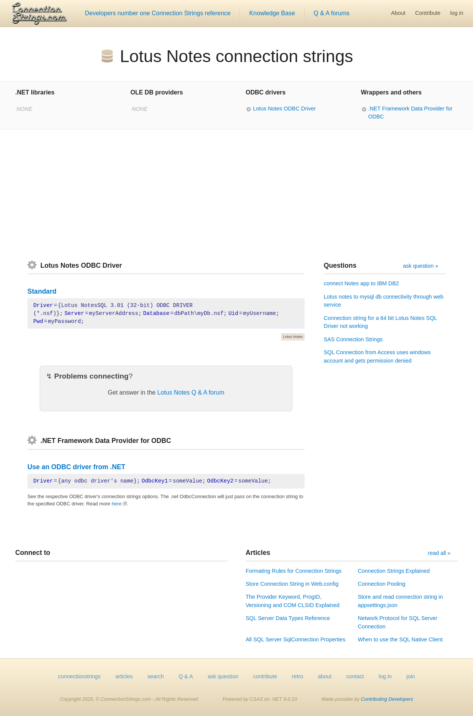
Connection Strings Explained (394, 571)
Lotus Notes (292, 336)
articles (124, 676)
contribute (265, 676)
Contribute (427, 13)
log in (456, 13)
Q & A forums (332, 13)
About (398, 13)
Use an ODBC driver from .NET (76, 467)
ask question (223, 676)
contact (355, 676)
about (325, 676)
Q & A (186, 676)
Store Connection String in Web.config (292, 584)
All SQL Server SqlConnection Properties (295, 639)
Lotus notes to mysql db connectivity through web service (383, 301)
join (410, 676)
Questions (340, 265)
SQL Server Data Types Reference (288, 618)
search (155, 676)
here (116, 504)
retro (297, 676)
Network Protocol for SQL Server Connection (398, 622)
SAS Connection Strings (353, 339)
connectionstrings (79, 676)
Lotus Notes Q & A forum (190, 392)
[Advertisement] (236, 195)
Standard (41, 291)
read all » (439, 553)
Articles (258, 552)
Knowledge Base (272, 13)
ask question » (420, 266)
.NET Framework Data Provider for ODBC (410, 112)
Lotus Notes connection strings (236, 56)
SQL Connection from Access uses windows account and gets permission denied (377, 356)
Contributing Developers (387, 699)
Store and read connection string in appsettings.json (400, 601)
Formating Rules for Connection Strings (294, 571)
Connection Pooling (382, 584)
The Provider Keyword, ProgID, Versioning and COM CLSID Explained (292, 601)
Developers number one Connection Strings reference (157, 13)
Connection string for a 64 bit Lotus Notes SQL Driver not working (380, 322)
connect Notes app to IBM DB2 (361, 283)
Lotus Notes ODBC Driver (284, 108)
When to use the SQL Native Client (400, 639)
